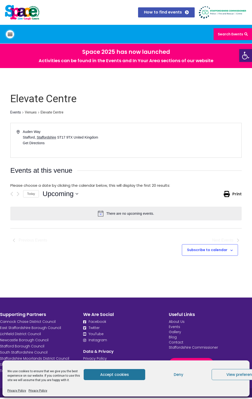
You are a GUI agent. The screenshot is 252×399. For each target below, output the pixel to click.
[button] (10, 34)
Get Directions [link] (34, 143)
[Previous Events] (11, 194)
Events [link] (15, 112)
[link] (245, 55)
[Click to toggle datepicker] (60, 194)
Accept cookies (114, 374)
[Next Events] (18, 194)
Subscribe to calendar (207, 251)
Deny (178, 374)
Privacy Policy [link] (16, 390)
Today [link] (31, 194)
